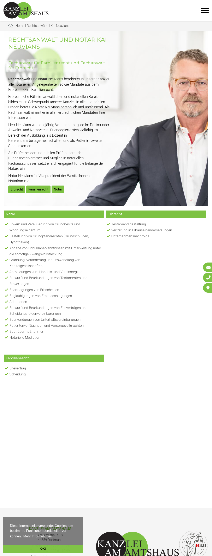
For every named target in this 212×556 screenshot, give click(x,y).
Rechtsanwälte (37, 26)
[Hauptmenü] (205, 11)
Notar (58, 189)
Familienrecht (38, 189)
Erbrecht (17, 189)
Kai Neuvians (60, 26)
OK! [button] (43, 548)
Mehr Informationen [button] (37, 536)
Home (20, 26)
